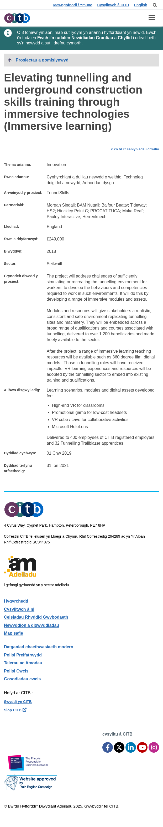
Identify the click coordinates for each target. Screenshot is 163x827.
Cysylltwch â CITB (113, 5)
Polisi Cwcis (16, 671)
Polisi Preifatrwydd (23, 655)
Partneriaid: (14, 205)
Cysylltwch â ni (19, 609)
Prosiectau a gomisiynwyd (42, 60)
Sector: (10, 263)
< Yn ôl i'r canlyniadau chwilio (135, 149)
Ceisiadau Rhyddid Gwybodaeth (36, 617)
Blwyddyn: (13, 251)
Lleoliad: (11, 226)
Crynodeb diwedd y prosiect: (21, 279)
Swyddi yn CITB (18, 702)
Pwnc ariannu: (16, 177)
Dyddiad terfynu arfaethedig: (18, 468)
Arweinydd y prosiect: (23, 193)
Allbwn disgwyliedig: (22, 390)
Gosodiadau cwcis (22, 679)
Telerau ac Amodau (23, 663)
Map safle (13, 633)
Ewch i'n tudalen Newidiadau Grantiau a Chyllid (84, 37)
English (140, 5)
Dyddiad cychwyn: (20, 453)
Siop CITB (15, 710)
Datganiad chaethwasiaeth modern (38, 647)
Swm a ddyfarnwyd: (21, 239)
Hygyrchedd (16, 601)
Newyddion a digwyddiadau (31, 625)
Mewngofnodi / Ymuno (72, 5)
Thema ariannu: (17, 164)
